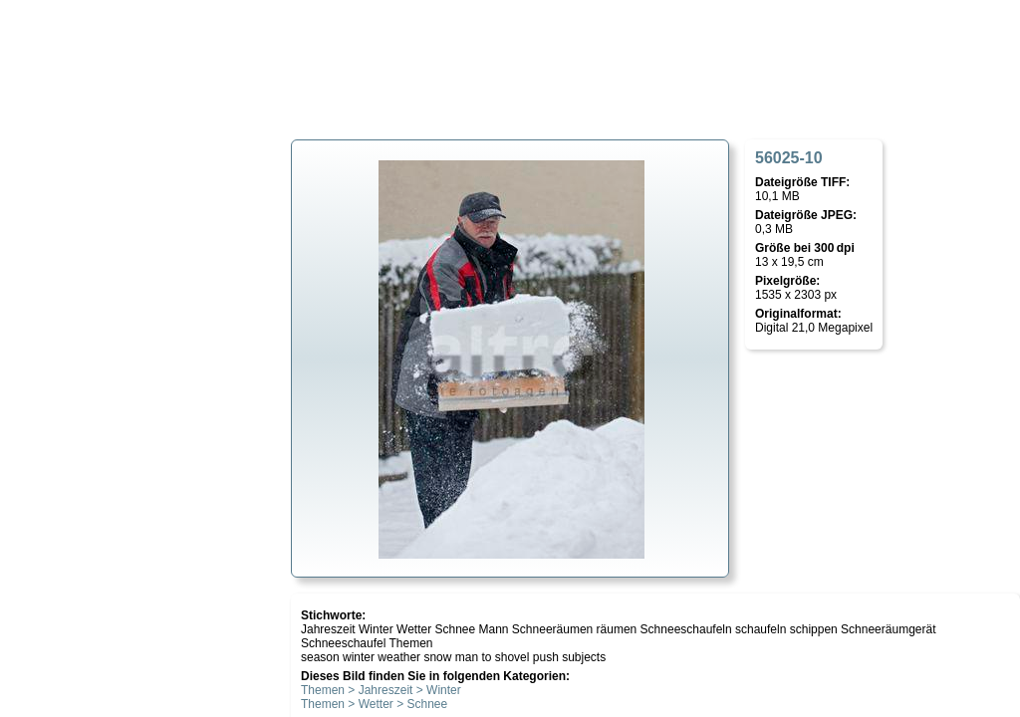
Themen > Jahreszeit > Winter (381, 690)
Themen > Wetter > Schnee (374, 704)
